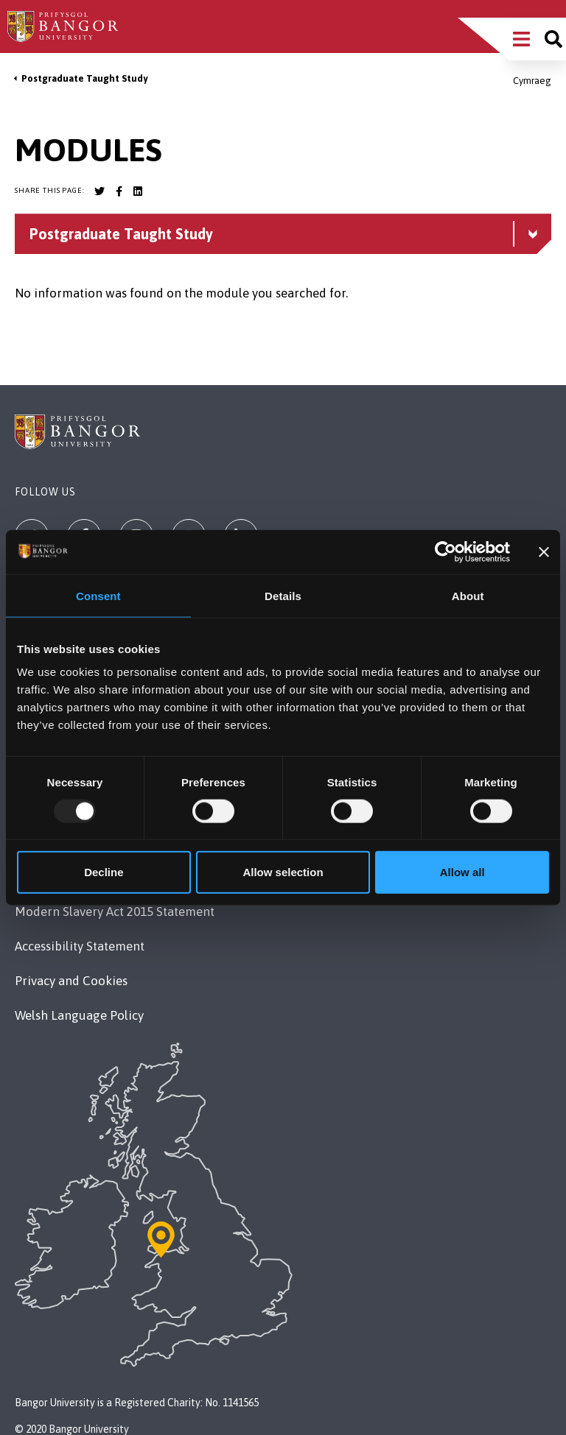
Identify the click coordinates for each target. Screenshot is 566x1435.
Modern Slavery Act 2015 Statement (114, 911)
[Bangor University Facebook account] (118, 191)
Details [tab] (283, 595)
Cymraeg (532, 80)
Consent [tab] (98, 595)
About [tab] (468, 595)
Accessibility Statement (79, 946)
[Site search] (553, 39)
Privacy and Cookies (71, 980)
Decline (103, 872)
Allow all (462, 872)
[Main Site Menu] (521, 39)
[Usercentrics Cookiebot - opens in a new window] (445, 551)
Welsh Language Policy (79, 1015)
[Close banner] (544, 551)
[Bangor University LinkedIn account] (138, 191)
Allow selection (282, 872)
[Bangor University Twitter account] (99, 191)
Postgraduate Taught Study (84, 78)
